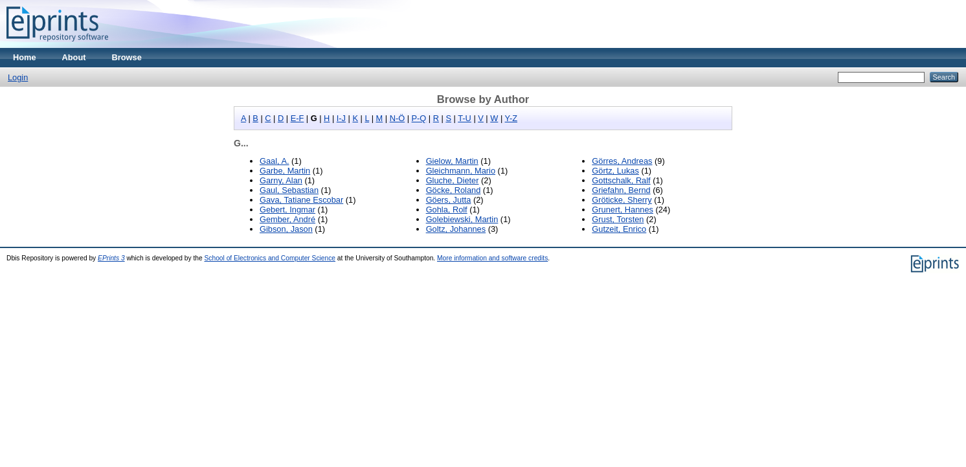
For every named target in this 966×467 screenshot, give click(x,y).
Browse (127, 57)
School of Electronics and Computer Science (270, 258)
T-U (464, 118)
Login (18, 77)
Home (24, 57)
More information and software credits (492, 258)
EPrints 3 (111, 258)
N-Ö (397, 118)
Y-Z (511, 118)
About (74, 57)
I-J (341, 118)
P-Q (419, 118)
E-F (297, 118)
